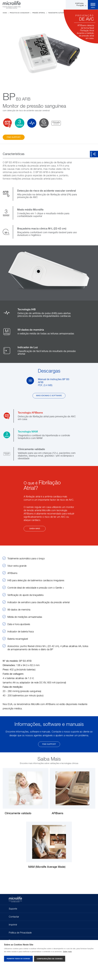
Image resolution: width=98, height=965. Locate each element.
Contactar (14, 917)
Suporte (13, 909)
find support (14, 137)
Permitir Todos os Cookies (18, 958)
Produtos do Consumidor (19, 13)
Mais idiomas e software (49, 396)
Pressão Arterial (38, 13)
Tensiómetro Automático (57, 13)
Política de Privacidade (20, 933)
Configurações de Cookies (49, 959)
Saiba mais (34, 529)
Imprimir (13, 925)
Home (5, 13)
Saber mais (67, 952)
